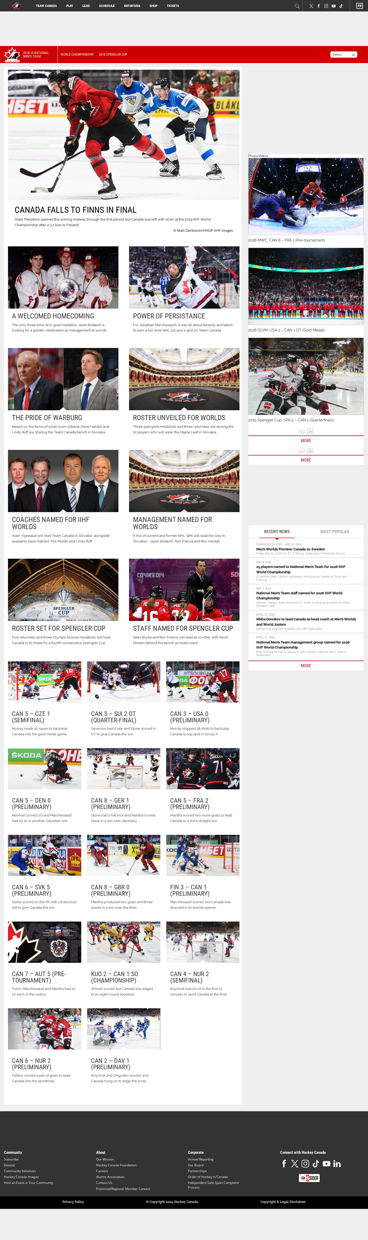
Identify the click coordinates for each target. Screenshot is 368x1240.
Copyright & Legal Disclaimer (283, 1223)
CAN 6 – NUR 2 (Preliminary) (32, 1085)
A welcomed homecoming (53, 316)
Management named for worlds (172, 523)
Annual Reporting (200, 1180)
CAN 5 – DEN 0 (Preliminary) (32, 809)
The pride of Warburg (47, 417)
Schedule (107, 6)
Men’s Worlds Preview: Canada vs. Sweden (290, 549)
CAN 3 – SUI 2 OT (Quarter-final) (113, 717)
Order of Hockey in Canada (208, 1198)
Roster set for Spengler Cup (58, 628)
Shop (153, 6)
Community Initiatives (20, 1192)
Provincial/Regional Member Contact (123, 1209)
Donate (9, 1186)
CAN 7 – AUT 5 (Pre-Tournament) (39, 993)
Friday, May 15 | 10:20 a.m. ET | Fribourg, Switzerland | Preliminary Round (300, 553)
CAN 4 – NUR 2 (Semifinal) (189, 993)
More (306, 440)
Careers (102, 1192)
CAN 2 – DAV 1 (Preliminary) (111, 1085)
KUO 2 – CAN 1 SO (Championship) (114, 993)
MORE (306, 665)
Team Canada (46, 6)
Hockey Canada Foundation (116, 1186)
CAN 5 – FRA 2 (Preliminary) (190, 809)
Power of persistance (169, 316)
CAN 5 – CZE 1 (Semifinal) (31, 717)
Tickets (173, 6)
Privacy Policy (73, 1223)
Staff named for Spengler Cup (183, 628)
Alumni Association (110, 1198)
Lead (86, 6)
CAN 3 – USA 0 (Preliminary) (190, 717)
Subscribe (11, 1180)
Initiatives (132, 6)
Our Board (195, 1186)
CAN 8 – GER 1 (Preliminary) (111, 809)
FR (359, 6)
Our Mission (105, 1180)
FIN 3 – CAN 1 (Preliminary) (190, 901)
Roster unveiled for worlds (179, 417)
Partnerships (197, 1192)
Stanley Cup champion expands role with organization (289, 628)
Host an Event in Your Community (28, 1203)
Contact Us (104, 1203)
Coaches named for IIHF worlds (50, 523)
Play (69, 6)
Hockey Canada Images (21, 1198)
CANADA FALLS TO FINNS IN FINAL (76, 210)
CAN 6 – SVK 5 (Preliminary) (32, 901)
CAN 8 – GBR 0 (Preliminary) (111, 901)
